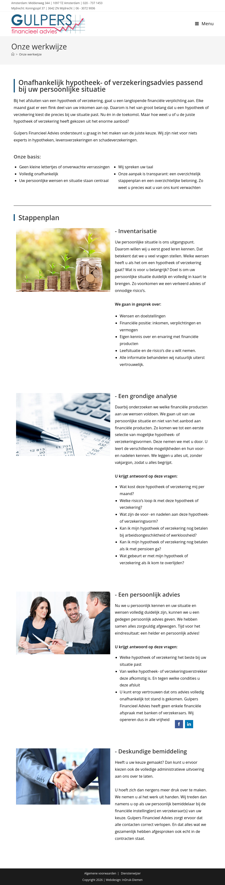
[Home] (12, 54)
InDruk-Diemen (132, 880)
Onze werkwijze (30, 54)
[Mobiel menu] (204, 23)
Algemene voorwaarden (100, 873)
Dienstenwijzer (131, 873)
